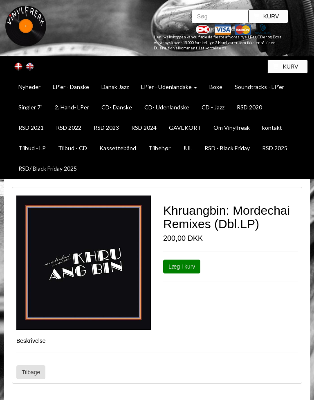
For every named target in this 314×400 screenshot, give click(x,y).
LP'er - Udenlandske (169, 86)
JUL (187, 147)
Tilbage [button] (31, 372)
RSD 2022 (68, 127)
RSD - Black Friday (227, 147)
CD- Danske (116, 107)
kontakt (272, 127)
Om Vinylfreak (231, 127)
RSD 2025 (274, 147)
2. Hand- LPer (72, 107)
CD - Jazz (213, 107)
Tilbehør (159, 147)
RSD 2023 (106, 127)
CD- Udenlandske (166, 107)
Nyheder (29, 86)
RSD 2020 (249, 107)
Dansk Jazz (115, 86)
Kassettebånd (117, 147)
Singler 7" (30, 107)
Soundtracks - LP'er (259, 86)
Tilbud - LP (32, 147)
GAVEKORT (185, 127)
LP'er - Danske (71, 86)
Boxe (215, 86)
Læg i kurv (181, 266)
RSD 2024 (144, 127)
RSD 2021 (31, 127)
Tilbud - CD (72, 147)
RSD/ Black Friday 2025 (47, 168)
